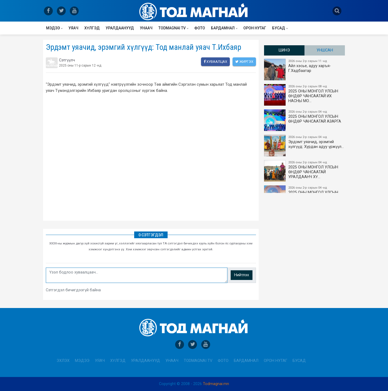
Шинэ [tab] (284, 50)
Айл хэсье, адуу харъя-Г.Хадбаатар (304, 69)
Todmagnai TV (172, 28)
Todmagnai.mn (216, 384)
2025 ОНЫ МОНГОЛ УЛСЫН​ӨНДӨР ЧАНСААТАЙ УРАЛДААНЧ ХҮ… (304, 171)
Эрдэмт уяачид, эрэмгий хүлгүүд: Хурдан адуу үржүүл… (304, 145)
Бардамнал (223, 28)
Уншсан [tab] (325, 50)
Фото (199, 28)
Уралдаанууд (120, 28)
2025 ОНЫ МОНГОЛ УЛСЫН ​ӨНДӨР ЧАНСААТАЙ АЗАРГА (304, 120)
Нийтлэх (241, 275)
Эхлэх (63, 360)
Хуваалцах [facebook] (215, 62)
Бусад (278, 28)
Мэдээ (53, 28)
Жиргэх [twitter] (244, 62)
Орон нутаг (254, 28)
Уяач (73, 28)
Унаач (146, 28)
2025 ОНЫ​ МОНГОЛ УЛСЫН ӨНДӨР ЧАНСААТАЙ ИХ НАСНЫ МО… (304, 95)
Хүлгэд (92, 28)
